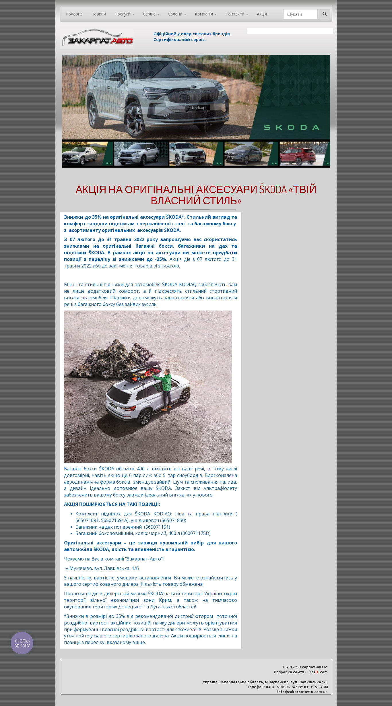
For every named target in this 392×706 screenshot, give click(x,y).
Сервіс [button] (151, 14)
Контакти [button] (237, 14)
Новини (98, 14)
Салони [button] (177, 14)
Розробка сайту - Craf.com (301, 672)
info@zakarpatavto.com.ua (302, 691)
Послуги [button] (124, 14)
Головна (74, 14)
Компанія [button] (206, 14)
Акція (262, 14)
